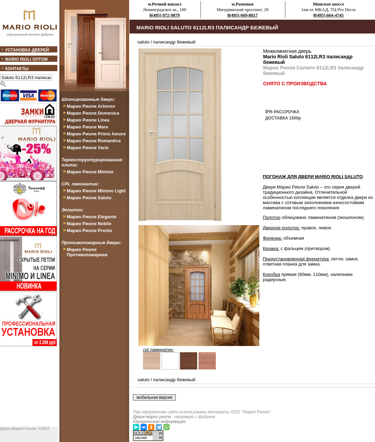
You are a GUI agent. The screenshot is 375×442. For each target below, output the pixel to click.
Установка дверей (27, 50)
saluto (143, 42)
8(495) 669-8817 (243, 15)
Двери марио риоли (152, 416)
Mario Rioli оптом (26, 59)
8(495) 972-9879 (165, 15)
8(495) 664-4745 (328, 15)
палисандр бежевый (174, 42)
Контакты (16, 68)
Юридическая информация (159, 421)
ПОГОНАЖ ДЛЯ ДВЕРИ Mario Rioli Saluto (313, 176)
